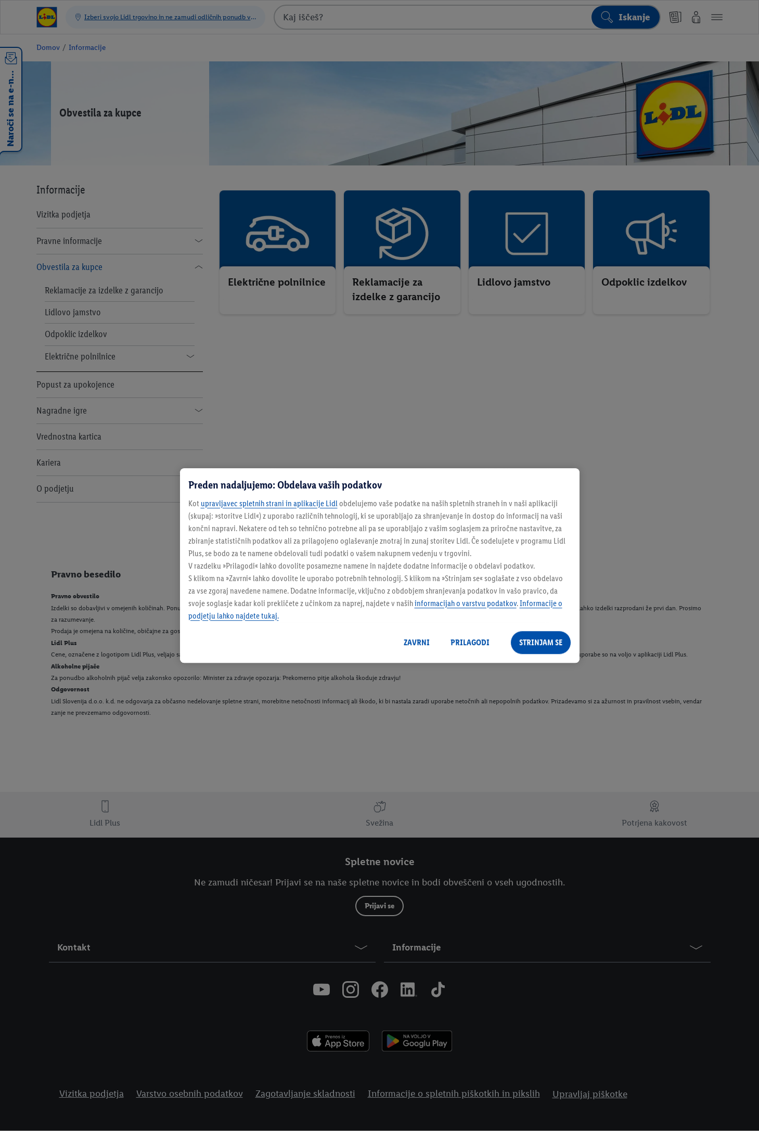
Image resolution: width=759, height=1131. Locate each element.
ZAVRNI (417, 642)
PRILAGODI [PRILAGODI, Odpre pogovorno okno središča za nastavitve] (470, 642)
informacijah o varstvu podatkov (466, 603)
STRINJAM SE (540, 642)
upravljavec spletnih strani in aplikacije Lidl (269, 503)
